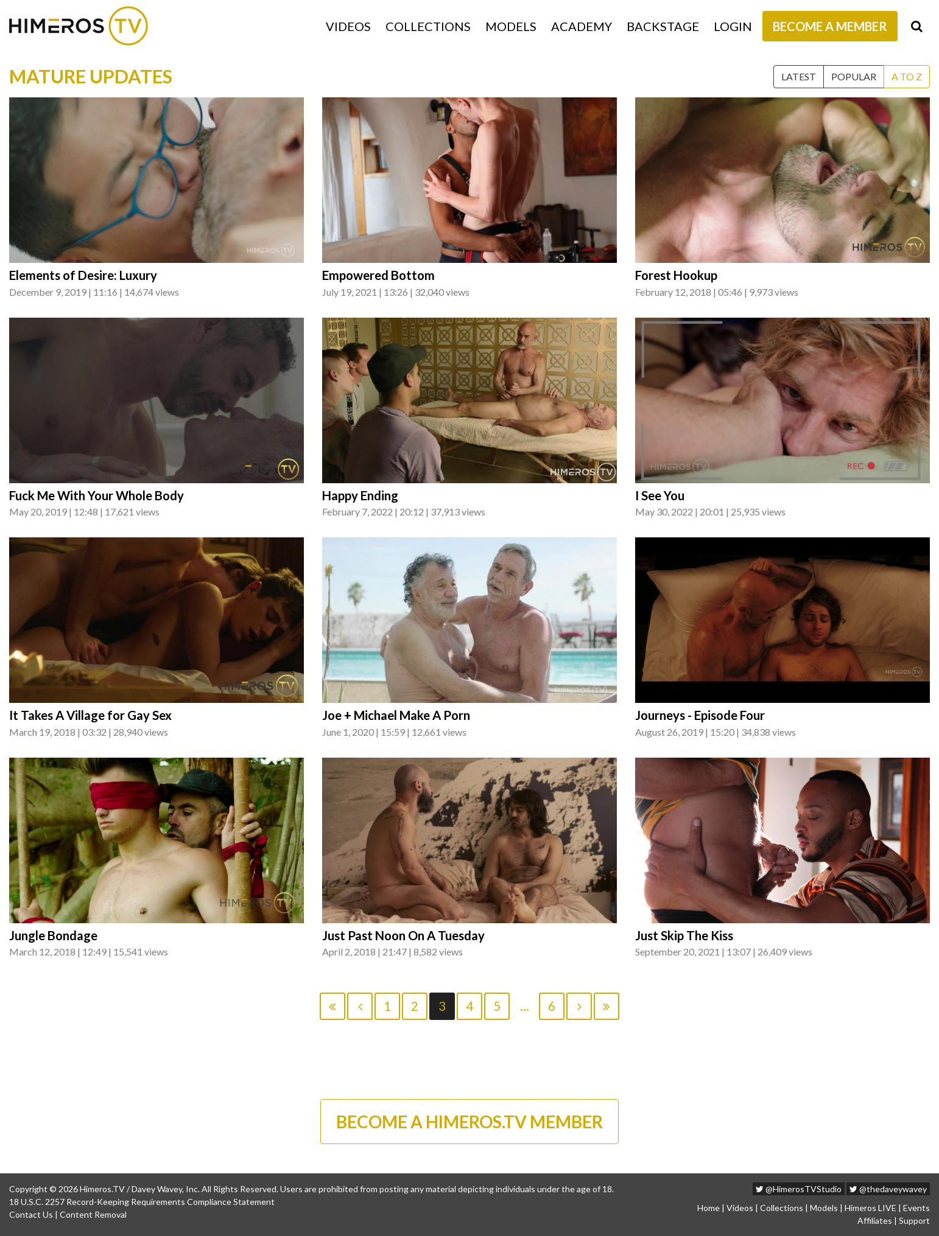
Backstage (663, 26)
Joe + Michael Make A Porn (396, 715)
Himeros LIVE (870, 1208)
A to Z (907, 76)
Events (916, 1208)
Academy (581, 26)
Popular (853, 76)
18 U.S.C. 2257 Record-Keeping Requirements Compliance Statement (142, 1201)
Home (708, 1208)
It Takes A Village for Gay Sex (90, 715)
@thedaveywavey (888, 1189)
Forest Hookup (676, 275)
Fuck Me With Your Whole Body (96, 495)
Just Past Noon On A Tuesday (403, 935)
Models (510, 26)
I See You (659, 495)
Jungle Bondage (53, 935)
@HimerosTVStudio (799, 1189)
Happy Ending (360, 495)
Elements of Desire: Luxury (83, 275)
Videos (348, 26)
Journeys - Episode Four (700, 715)
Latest (798, 76)
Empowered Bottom (378, 275)
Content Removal (93, 1214)
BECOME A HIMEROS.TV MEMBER (469, 1121)
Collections (428, 26)
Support (914, 1220)
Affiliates (874, 1220)
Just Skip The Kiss (684, 935)
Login (733, 26)
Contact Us (31, 1214)
